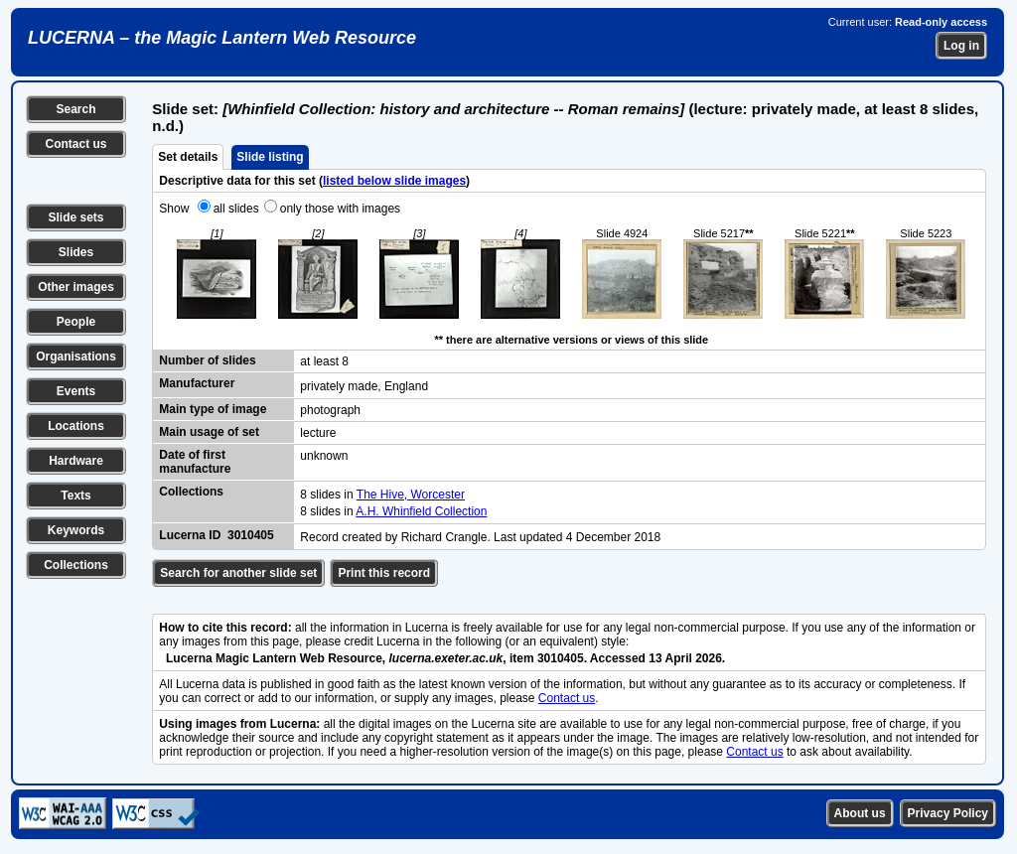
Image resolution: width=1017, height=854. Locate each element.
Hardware (76, 461)
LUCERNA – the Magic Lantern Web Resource (222, 38)
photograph (330, 410)
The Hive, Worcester (411, 494)
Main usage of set (209, 432)
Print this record (384, 573)
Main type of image (212, 409)
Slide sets (75, 217)
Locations (76, 426)
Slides (76, 252)
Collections (76, 565)
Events (76, 391)
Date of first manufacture (194, 462)
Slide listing (269, 157)
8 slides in (328, 494)
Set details (188, 157)
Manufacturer (196, 383)
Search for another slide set (238, 573)
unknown (324, 456)
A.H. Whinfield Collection (421, 511)
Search (75, 109)
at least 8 (324, 361)
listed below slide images (394, 181)
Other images (76, 287)
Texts (75, 495)
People (76, 322)
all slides (236, 208)
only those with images (340, 208)
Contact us (75, 144)
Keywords (76, 530)
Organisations (76, 356)
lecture (318, 433)
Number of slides (207, 360)
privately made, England (364, 386)
